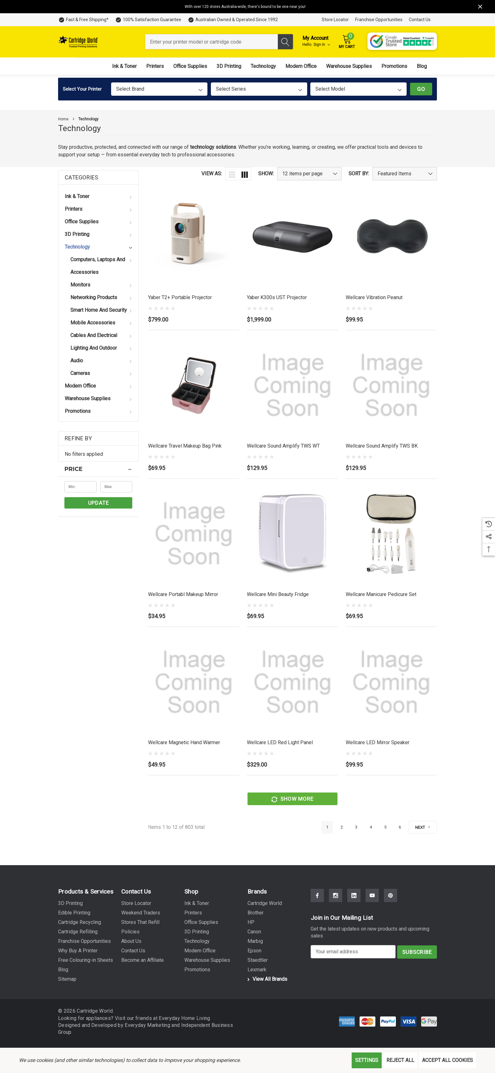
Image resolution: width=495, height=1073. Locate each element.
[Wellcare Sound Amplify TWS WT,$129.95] (292, 385)
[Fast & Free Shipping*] (83, 19)
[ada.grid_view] (244, 173)
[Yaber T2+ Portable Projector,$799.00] (193, 237)
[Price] (98, 469)
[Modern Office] (301, 66)
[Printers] (155, 66)
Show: (266, 173)
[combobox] (211, 41)
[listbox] (405, 173)
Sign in (321, 44)
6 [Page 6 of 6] (399, 828)
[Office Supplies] (190, 66)
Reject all (400, 1060)
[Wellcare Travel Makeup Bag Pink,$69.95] (193, 385)
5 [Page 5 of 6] (385, 828)
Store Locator (335, 19)
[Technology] (263, 66)
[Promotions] (394, 66)
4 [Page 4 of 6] (370, 828)
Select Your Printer (82, 89)
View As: (211, 173)
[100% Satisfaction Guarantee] (148, 19)
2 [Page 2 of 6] (341, 828)
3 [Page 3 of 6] (356, 828)
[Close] (480, 6)
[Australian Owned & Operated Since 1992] (233, 19)
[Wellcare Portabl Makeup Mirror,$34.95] (193, 536)
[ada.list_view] (232, 173)
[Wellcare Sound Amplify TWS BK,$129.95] (391, 386)
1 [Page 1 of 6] (327, 828)
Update (98, 503)
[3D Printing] (229, 66)
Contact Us (420, 19)
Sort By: (359, 173)
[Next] (422, 827)
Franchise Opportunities (379, 19)
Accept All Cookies (447, 1060)
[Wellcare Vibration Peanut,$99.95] (391, 237)
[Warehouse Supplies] (349, 66)
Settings (366, 1060)
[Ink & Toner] (124, 66)
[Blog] (422, 66)
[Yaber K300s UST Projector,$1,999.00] (292, 237)
